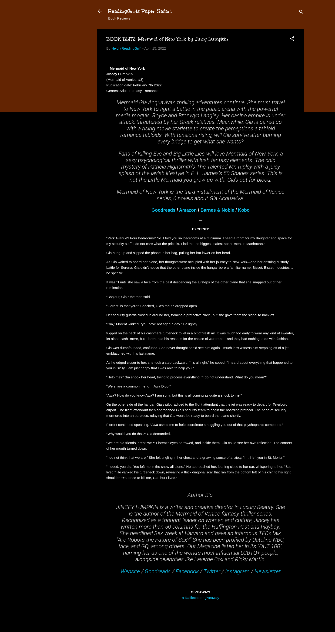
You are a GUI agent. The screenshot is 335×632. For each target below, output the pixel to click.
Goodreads (163, 210)
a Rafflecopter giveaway (200, 598)
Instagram (237, 571)
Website (130, 571)
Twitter (212, 571)
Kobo (244, 210)
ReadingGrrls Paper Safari (140, 11)
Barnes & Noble (217, 210)
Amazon (188, 210)
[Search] (301, 13)
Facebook (187, 571)
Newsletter (268, 571)
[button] (292, 39)
